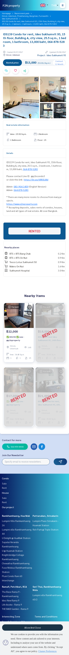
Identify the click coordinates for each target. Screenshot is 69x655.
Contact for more (11, 440)
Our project (8, 507)
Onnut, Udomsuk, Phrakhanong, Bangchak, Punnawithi (25, 16)
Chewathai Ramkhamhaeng (15, 563)
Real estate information (17, 125)
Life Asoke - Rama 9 (12, 604)
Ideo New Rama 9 (10, 600)
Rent (4, 487)
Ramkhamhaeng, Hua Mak (16, 515)
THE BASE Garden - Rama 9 (15, 608)
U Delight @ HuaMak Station (16, 537)
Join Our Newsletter (13, 455)
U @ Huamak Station (12, 550)
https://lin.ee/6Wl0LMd (36, 179)
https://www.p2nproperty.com (21, 203)
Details (9, 153)
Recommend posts (21, 13)
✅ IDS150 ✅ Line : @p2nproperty (15, 338)
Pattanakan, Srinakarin (45, 515)
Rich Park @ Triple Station (45, 529)
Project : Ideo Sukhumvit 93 (51, 55)
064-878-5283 (30, 169)
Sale (4, 483)
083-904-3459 (21, 186)
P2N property (11, 5)
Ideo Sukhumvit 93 (10, 18)
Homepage (6, 13)
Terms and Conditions (46, 616)
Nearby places (11, 247)
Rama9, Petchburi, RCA (14, 586)
